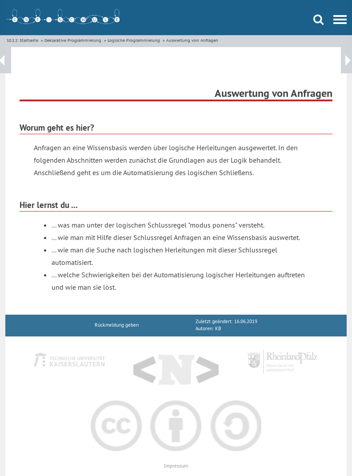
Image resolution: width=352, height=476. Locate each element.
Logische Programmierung (134, 40)
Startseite (29, 40)
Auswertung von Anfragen (192, 40)
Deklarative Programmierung (72, 40)
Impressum (176, 466)
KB (218, 329)
